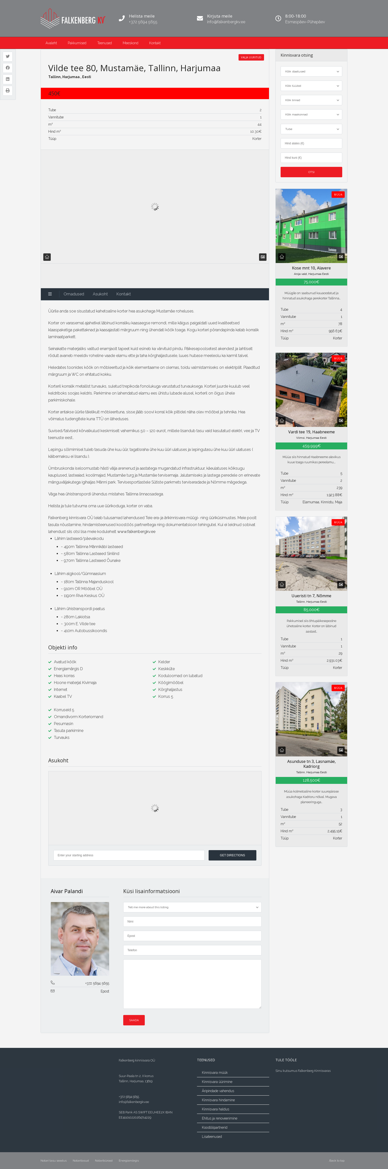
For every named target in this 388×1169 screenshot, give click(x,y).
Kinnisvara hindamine (218, 1100)
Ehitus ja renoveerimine (219, 1118)
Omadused (74, 294)
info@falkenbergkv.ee (134, 1102)
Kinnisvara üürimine (217, 1082)
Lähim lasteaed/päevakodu (79, 538)
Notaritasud (81, 1160)
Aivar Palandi (67, 891)
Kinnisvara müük (215, 1073)
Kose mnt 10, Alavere (311, 267)
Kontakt (155, 43)
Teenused (104, 43)
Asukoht (100, 294)
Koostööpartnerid (214, 1127)
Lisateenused (212, 1137)
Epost (105, 991)
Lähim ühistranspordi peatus (80, 608)
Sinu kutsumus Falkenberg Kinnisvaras (303, 1071)
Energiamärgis (129, 1160)
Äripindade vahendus (218, 1091)
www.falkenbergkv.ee (136, 531)
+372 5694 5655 (97, 983)
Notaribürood (104, 1160)
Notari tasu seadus (54, 1160)
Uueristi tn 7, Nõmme (311, 595)
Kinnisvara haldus (215, 1109)
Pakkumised (77, 43)
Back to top (336, 1160)
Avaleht (51, 43)
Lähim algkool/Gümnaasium (80, 573)
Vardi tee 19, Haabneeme (311, 431)
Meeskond (130, 43)
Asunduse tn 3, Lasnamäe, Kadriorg (311, 764)
